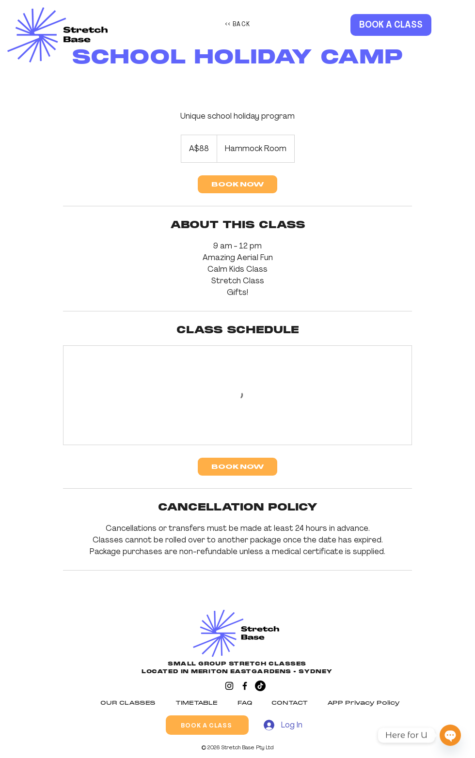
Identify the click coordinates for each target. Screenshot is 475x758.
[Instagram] (229, 686)
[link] (237, 184)
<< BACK (238, 23)
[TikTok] (260, 686)
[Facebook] (244, 686)
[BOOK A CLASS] (390, 25)
